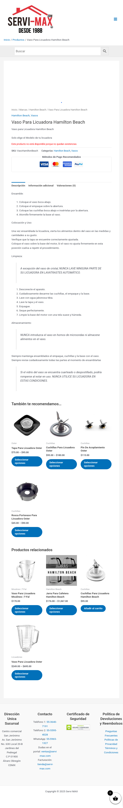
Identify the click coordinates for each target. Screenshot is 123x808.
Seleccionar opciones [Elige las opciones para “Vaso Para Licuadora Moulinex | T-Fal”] (22, 611)
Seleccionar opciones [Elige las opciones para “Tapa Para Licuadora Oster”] (22, 461)
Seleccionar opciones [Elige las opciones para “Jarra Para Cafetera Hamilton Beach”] (56, 611)
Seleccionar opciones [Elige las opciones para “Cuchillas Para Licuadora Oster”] (56, 464)
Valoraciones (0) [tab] (66, 185)
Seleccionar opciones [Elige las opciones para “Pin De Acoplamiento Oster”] (91, 464)
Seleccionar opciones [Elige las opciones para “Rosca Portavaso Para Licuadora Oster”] (22, 532)
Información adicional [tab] (41, 185)
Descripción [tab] (18, 185)
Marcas (23, 109)
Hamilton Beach (37, 109)
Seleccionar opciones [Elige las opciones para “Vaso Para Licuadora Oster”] (22, 676)
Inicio (14, 109)
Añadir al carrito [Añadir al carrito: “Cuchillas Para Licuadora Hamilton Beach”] (93, 609)
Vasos (34, 115)
